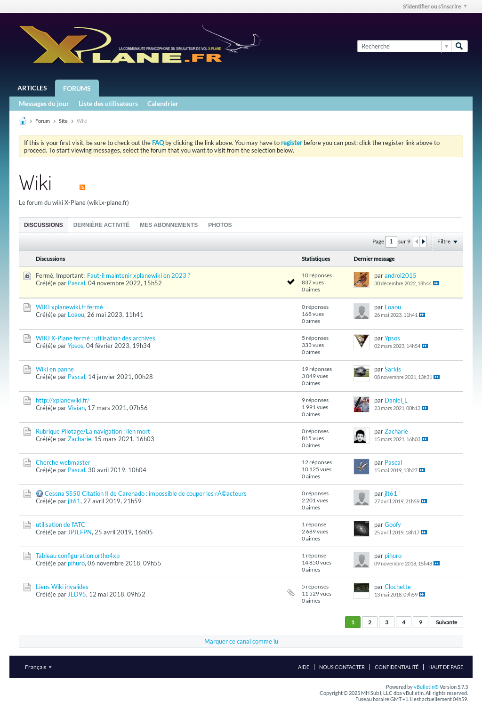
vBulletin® (426, 687)
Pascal (76, 283)
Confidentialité (396, 667)
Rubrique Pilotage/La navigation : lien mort (93, 431)
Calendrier (162, 103)
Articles (32, 88)
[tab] (43, 225)
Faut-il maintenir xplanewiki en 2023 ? (138, 275)
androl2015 (401, 275)
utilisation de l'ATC (60, 524)
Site (63, 121)
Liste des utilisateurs (108, 103)
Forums (77, 88)
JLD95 (77, 594)
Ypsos (75, 345)
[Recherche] (404, 46)
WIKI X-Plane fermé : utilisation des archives (95, 338)
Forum (42, 121)
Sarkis (393, 369)
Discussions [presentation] (43, 225)
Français (38, 666)
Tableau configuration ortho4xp (78, 555)
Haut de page (445, 667)
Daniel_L (396, 400)
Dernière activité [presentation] (101, 225)
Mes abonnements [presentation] (169, 225)
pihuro (76, 563)
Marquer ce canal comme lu (241, 641)
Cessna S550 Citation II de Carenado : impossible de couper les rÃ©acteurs (146, 493)
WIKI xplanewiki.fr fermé (69, 307)
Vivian (76, 408)
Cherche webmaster (63, 462)
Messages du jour (44, 103)
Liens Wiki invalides (62, 586)
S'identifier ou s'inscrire (435, 6)
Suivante (446, 622)
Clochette (398, 586)
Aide (303, 667)
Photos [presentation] (220, 225)
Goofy (393, 524)
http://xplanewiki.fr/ (62, 400)
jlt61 (74, 501)
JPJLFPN (80, 532)
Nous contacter (342, 667)
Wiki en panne (55, 369)
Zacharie (79, 439)
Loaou (76, 314)
